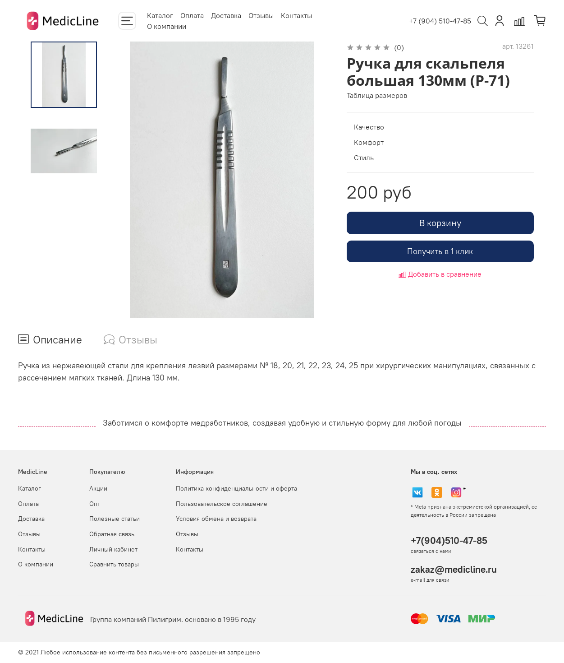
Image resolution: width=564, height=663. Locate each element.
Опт (94, 504)
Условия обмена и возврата (216, 519)
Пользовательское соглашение (221, 504)
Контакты (296, 15)
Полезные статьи (114, 519)
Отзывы (261, 15)
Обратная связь (111, 534)
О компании (166, 26)
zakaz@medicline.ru (454, 569)
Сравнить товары (114, 564)
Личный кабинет (113, 549)
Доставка (226, 15)
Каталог (160, 15)
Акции (98, 488)
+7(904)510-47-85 (449, 540)
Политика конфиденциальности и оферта (236, 488)
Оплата (192, 15)
